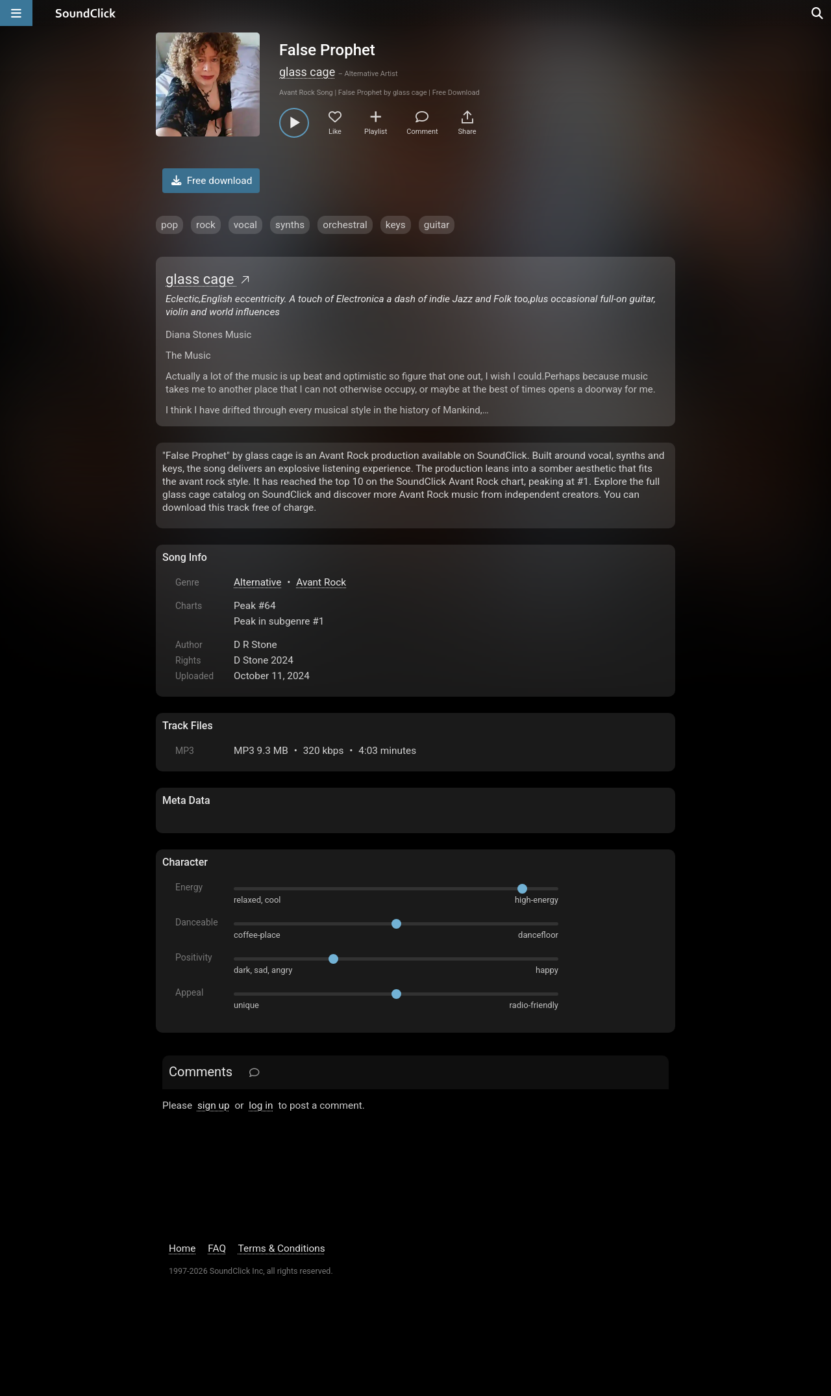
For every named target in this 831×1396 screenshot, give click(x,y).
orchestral (345, 225)
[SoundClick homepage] (85, 13)
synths (289, 225)
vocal (245, 225)
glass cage (307, 72)
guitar (437, 225)
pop (169, 225)
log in (261, 1105)
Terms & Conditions (281, 1248)
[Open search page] (818, 13)
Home (182, 1248)
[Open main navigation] (16, 13)
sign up (213, 1105)
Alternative (257, 582)
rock (206, 225)
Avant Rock (321, 582)
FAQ (217, 1248)
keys (396, 225)
